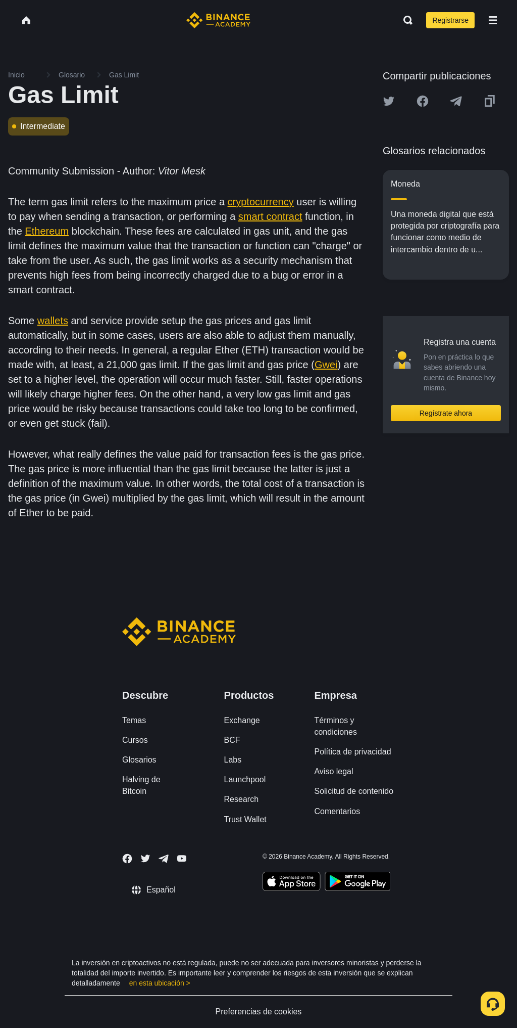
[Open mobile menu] (493, 20)
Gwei (326, 364)
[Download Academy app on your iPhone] (292, 883)
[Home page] (218, 20)
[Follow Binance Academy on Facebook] (127, 859)
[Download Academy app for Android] (357, 883)
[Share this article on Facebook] (423, 101)
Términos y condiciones (335, 726)
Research (241, 799)
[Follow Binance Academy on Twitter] (145, 859)
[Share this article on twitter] (389, 101)
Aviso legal (333, 771)
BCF (232, 740)
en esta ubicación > (159, 983)
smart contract (270, 216)
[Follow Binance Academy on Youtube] (182, 858)
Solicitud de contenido (353, 791)
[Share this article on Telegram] (456, 101)
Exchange (242, 720)
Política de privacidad (352, 751)
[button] (493, 20)
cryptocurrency (261, 201)
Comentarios (337, 811)
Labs (233, 759)
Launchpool (245, 779)
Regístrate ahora (446, 413)
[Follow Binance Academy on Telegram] (164, 858)
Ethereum (47, 231)
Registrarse (450, 20)
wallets (52, 320)
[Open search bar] (405, 20)
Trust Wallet (245, 819)
